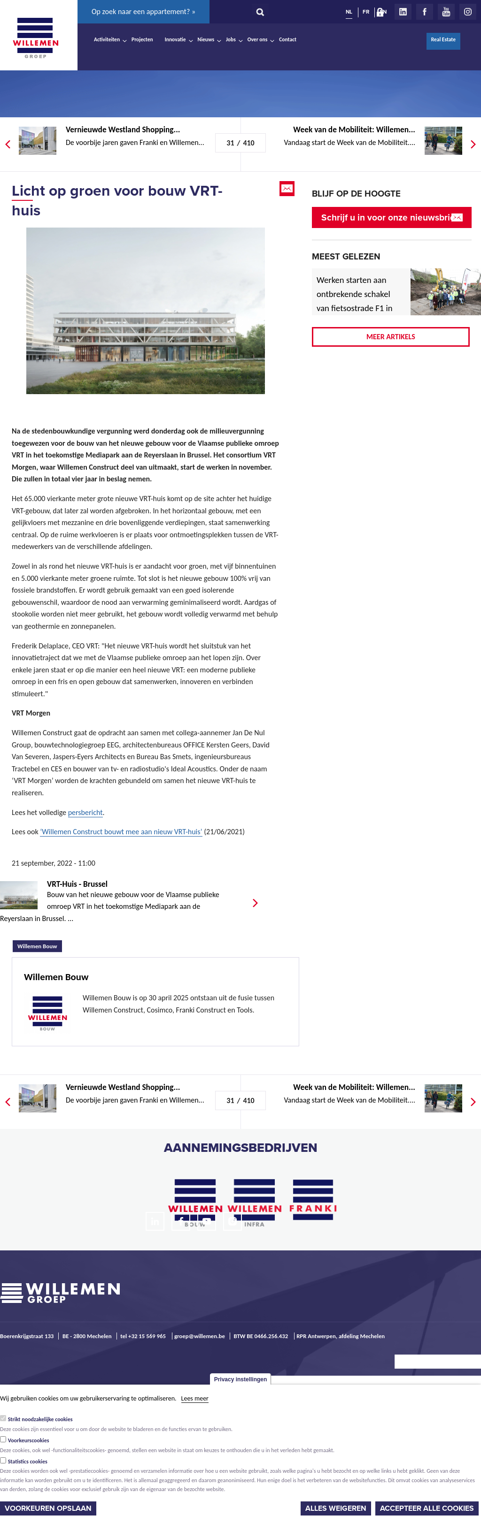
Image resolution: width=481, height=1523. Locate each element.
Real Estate (443, 39)
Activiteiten (107, 39)
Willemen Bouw (39, 945)
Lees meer (195, 1398)
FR (366, 11)
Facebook (424, 12)
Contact (287, 39)
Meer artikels (390, 336)
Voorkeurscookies (28, 1440)
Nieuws (206, 39)
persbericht (85, 812)
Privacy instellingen (240, 1379)
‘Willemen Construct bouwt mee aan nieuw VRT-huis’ (121, 831)
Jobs (231, 39)
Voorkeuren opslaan (48, 1508)
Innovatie (175, 39)
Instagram (467, 12)
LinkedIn (403, 12)
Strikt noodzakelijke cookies (40, 1419)
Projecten (142, 39)
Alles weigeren (335, 1508)
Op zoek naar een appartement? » (143, 11)
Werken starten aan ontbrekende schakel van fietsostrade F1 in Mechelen (355, 300)
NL (349, 11)
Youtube (446, 12)
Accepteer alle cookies (427, 1508)
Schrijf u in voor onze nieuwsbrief (389, 217)
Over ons (258, 39)
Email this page (287, 188)
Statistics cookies (27, 1461)
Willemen (35, 38)
